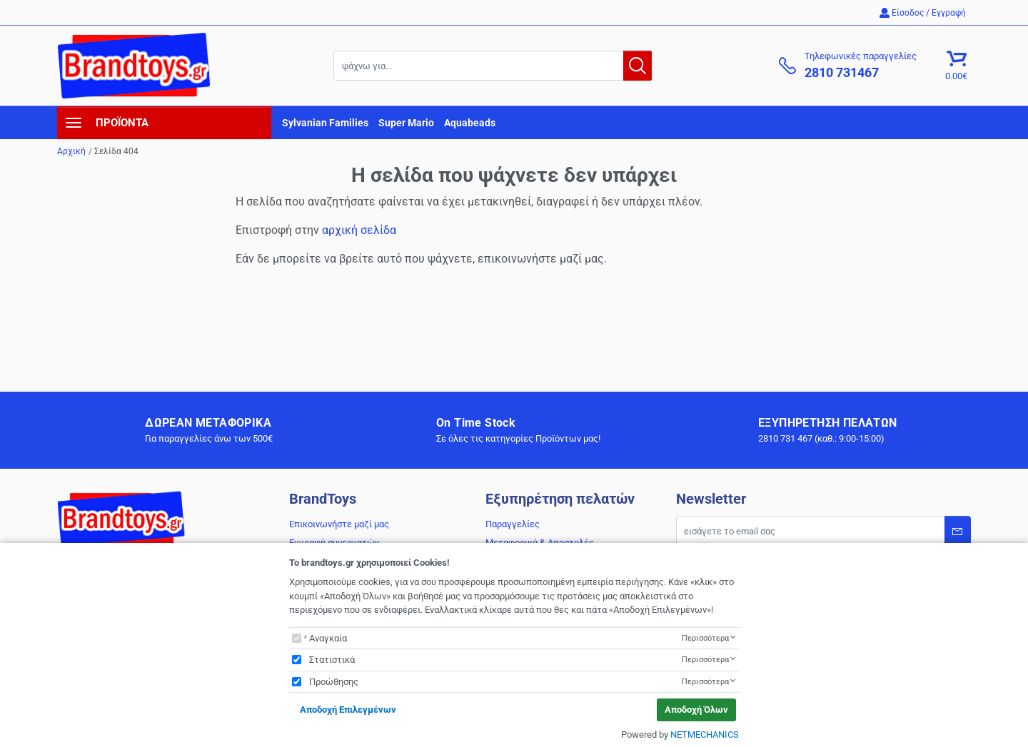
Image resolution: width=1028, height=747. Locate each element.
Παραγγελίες (512, 524)
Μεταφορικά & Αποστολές (539, 542)
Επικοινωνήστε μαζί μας (339, 524)
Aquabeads (469, 122)
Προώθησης (333, 681)
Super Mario (406, 122)
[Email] (823, 531)
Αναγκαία (328, 638)
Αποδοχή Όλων (696, 709)
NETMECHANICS (704, 734)
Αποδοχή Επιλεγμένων (348, 709)
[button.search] (637, 66)
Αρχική (71, 151)
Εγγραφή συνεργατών (334, 542)
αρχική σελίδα (359, 230)
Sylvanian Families (325, 122)
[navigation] (164, 122)
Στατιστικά (332, 659)
